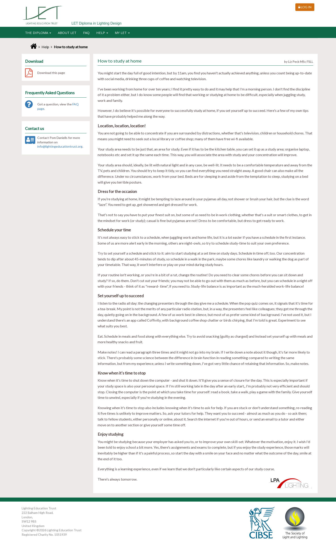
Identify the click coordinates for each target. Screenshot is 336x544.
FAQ (86, 32)
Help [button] (102, 32)
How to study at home (71, 47)
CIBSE (261, 523)
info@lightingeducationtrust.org (59, 146)
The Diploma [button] (38, 32)
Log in (304, 7)
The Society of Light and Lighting (295, 523)
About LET (67, 32)
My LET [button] (122, 32)
